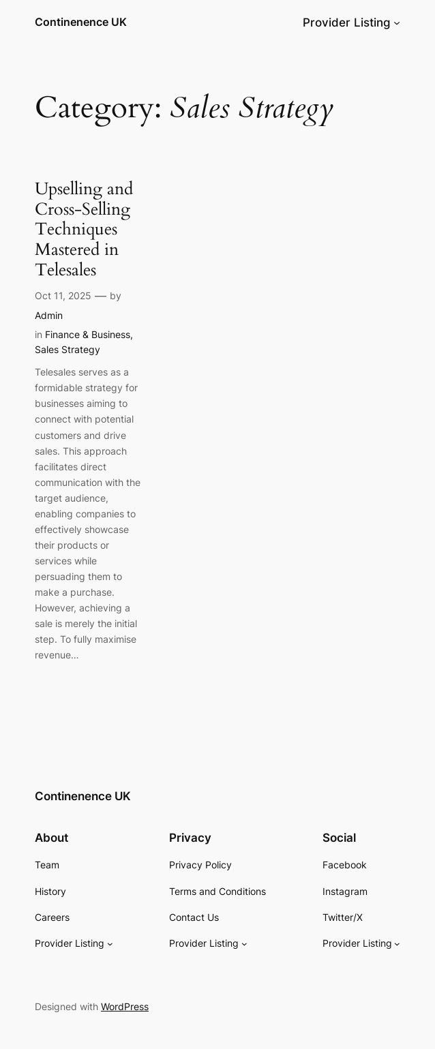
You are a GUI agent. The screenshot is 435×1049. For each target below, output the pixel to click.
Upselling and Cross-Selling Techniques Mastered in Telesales (84, 229)
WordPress (125, 1006)
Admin (49, 315)
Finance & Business (87, 334)
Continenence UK (81, 22)
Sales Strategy (67, 349)
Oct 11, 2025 (63, 295)
